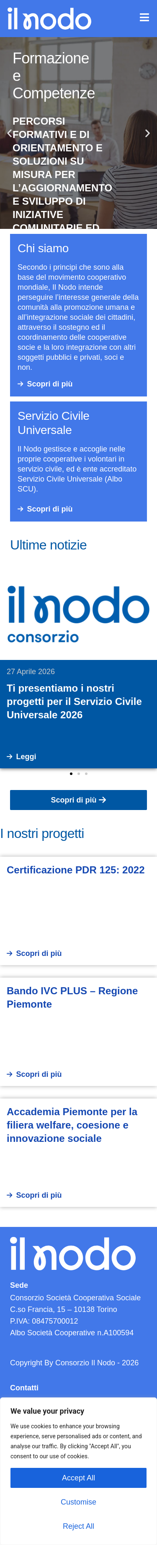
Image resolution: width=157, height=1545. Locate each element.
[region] (78, 1471)
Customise (78, 1502)
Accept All (78, 1478)
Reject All (78, 1526)
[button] (9, 133)
